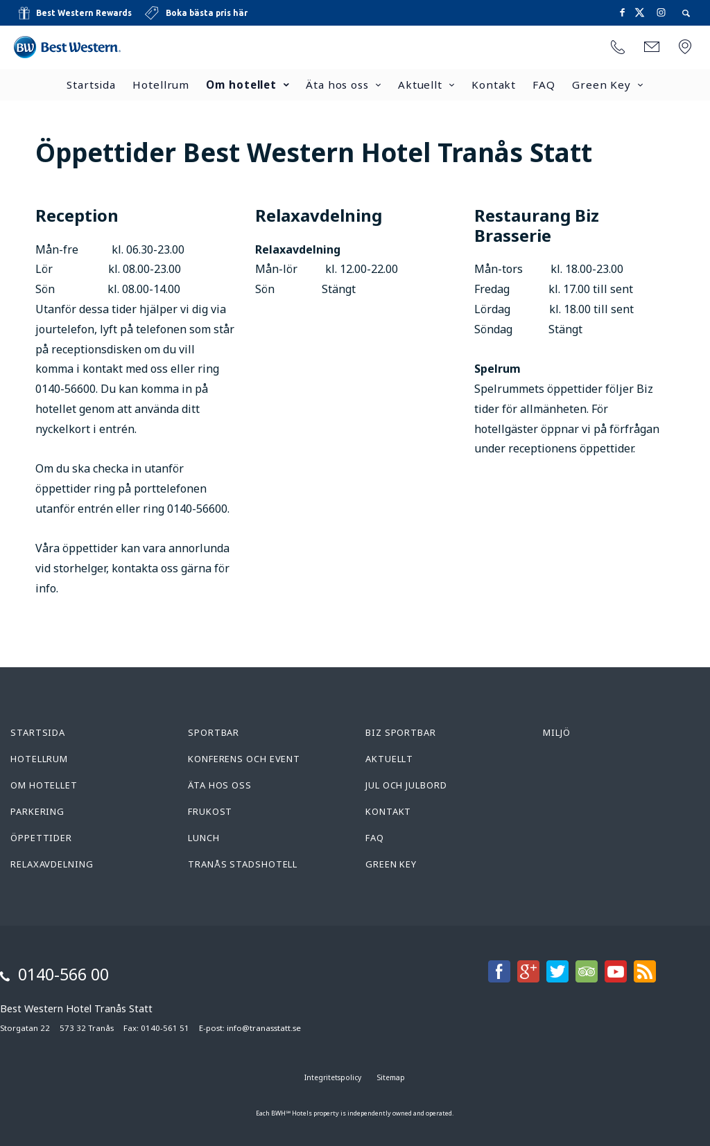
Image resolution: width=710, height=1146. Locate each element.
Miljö (557, 732)
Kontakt (493, 84)
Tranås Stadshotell (242, 864)
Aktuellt (420, 84)
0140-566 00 (63, 974)
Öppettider (41, 837)
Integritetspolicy (332, 1077)
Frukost (210, 811)
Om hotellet (241, 84)
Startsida (91, 84)
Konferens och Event (244, 758)
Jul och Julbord (406, 785)
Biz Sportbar (400, 732)
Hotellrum (160, 84)
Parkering (37, 811)
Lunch (204, 837)
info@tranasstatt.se (264, 1028)
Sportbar (213, 732)
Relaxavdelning (52, 864)
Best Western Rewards (84, 12)
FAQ (543, 84)
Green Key (601, 84)
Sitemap (391, 1077)
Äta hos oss (337, 84)
